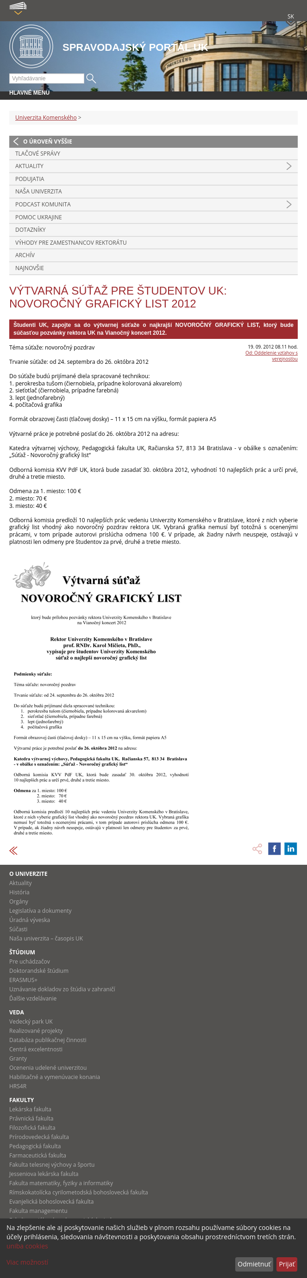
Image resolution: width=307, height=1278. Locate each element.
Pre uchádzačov (29, 961)
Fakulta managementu (38, 1211)
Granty (18, 1058)
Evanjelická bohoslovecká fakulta (51, 1202)
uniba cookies (27, 1246)
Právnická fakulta (31, 1118)
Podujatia (29, 179)
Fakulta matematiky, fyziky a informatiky (61, 1183)
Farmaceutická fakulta (37, 1155)
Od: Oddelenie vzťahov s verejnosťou (271, 356)
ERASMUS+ (23, 980)
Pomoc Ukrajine (38, 217)
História (19, 892)
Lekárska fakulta (30, 1109)
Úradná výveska (29, 920)
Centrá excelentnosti (36, 1049)
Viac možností (27, 1262)
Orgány (18, 901)
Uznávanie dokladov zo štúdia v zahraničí (62, 989)
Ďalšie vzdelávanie (32, 998)
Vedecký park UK (31, 1021)
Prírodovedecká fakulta (39, 1137)
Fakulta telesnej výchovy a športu (51, 1165)
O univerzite (28, 874)
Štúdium (22, 952)
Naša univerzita (38, 191)
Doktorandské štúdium (39, 971)
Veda (16, 1012)
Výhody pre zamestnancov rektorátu (71, 243)
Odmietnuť (254, 1264)
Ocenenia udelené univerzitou (48, 1068)
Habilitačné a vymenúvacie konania (54, 1077)
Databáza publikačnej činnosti (48, 1040)
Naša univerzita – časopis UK (46, 938)
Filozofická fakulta (32, 1128)
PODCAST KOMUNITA (43, 204)
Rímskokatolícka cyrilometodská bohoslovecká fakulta (78, 1192)
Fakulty (21, 1100)
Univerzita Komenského (46, 117)
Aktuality (29, 166)
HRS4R (17, 1086)
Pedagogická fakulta (35, 1146)
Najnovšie (29, 268)
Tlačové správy (37, 153)
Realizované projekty (36, 1031)
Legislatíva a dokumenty (40, 911)
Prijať (286, 1264)
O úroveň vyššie (47, 141)
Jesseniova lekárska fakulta (43, 1174)
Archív (25, 255)
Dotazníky (30, 230)
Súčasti (18, 929)
